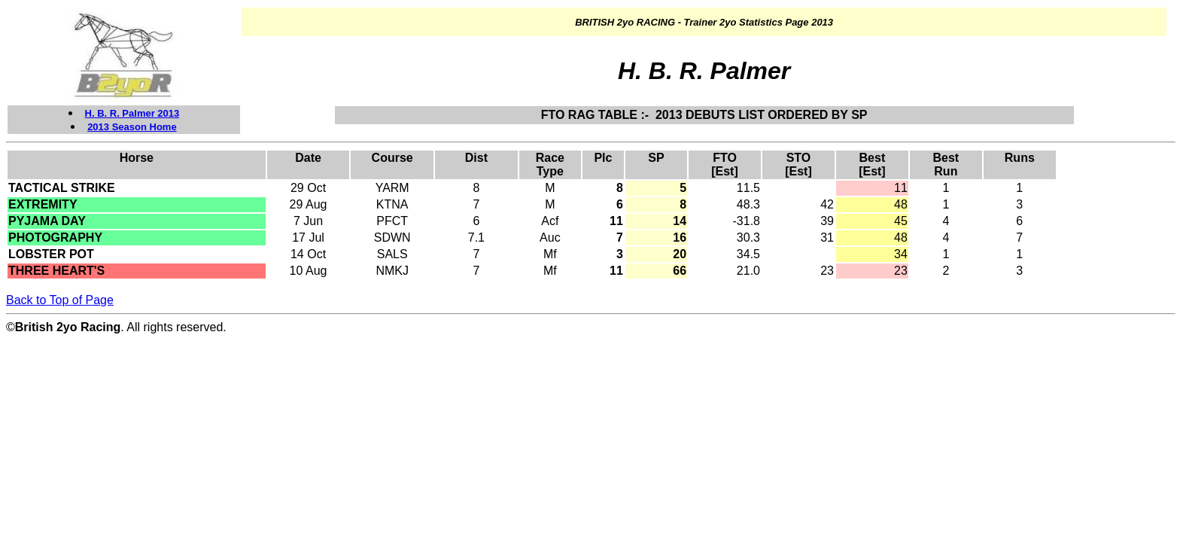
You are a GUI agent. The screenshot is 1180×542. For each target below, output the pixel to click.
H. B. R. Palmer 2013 (132, 113)
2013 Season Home (132, 126)
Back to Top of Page (60, 300)
